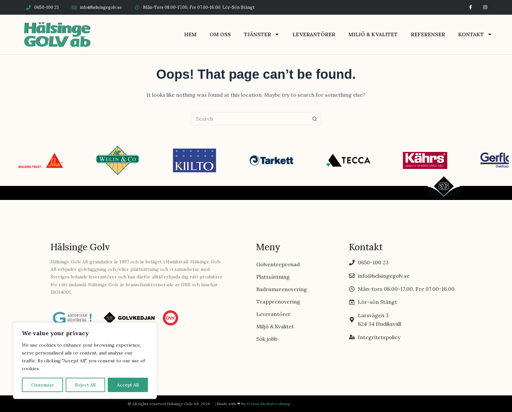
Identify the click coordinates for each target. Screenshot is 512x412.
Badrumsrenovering (281, 289)
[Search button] (314, 118)
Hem (190, 34)
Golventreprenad (278, 264)
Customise (42, 385)
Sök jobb (266, 339)
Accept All (128, 385)
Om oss (220, 34)
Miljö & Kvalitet (373, 34)
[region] (85, 360)
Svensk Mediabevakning (269, 403)
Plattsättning (273, 276)
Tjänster (262, 34)
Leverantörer (314, 34)
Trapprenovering (278, 301)
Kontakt (475, 34)
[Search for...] (249, 118)
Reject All (85, 385)
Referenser (428, 34)
